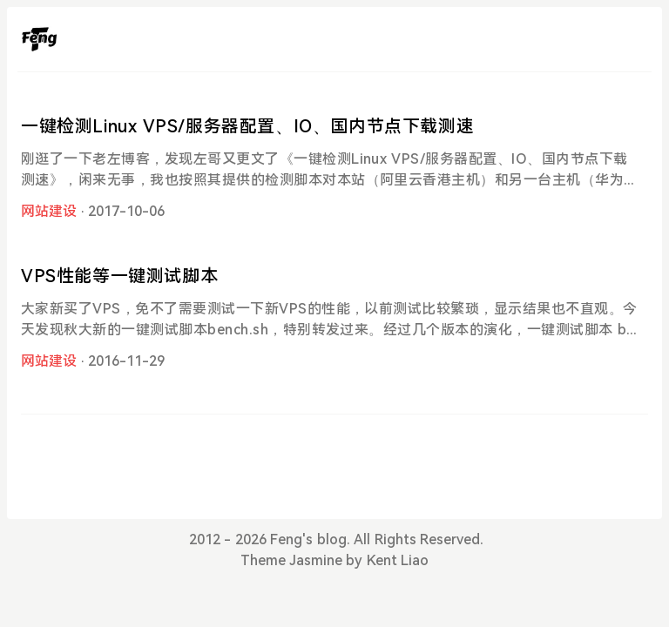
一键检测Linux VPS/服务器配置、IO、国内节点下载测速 (247, 126)
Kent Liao (398, 560)
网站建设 (49, 211)
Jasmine (315, 560)
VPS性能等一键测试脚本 (119, 276)
